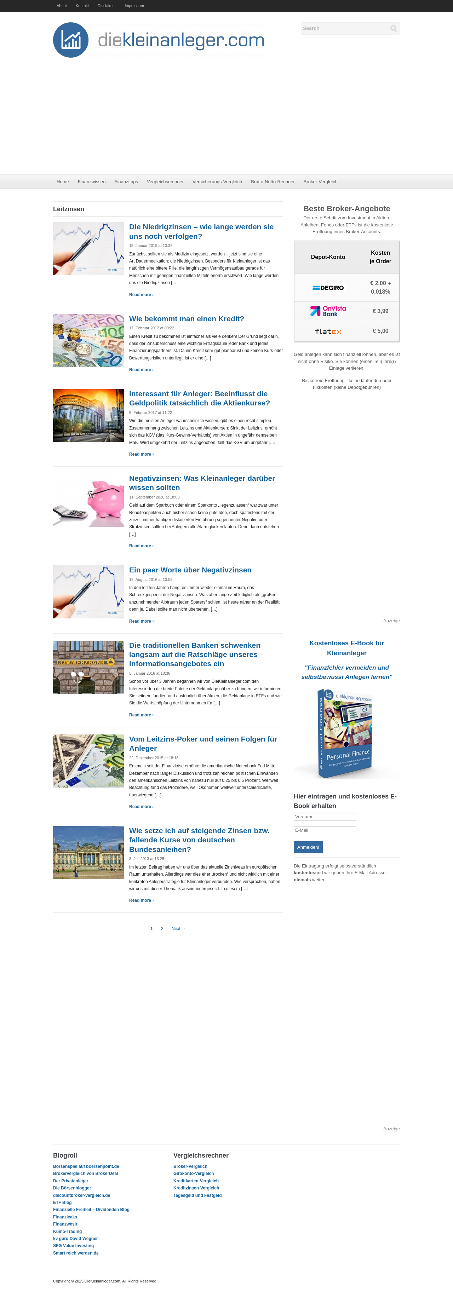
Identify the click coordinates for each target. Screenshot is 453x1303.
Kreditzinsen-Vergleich (196, 1188)
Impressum (134, 6)
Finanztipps (126, 181)
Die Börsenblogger (72, 1188)
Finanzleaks (65, 1217)
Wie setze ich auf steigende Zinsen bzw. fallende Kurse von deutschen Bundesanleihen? (199, 839)
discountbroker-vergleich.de (81, 1195)
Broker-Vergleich (321, 181)
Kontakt (82, 6)
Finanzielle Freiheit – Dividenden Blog (91, 1209)
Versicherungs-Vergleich (217, 181)
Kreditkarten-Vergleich (196, 1180)
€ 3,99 (380, 311)
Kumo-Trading (67, 1231)
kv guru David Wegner (75, 1238)
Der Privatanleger (70, 1180)
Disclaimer (107, 6)
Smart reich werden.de (76, 1253)
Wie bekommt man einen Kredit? (186, 319)
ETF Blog (62, 1202)
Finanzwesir (65, 1224)
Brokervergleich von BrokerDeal (85, 1173)
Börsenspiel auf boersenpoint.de (86, 1166)
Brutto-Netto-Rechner (273, 181)
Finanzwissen (92, 181)
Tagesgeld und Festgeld (197, 1195)
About (62, 6)
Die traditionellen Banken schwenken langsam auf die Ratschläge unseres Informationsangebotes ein (194, 654)
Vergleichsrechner (165, 181)
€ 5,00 (380, 331)
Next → (179, 928)
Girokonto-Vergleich (193, 1173)
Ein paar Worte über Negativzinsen (190, 570)
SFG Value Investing (73, 1245)
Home (63, 181)
